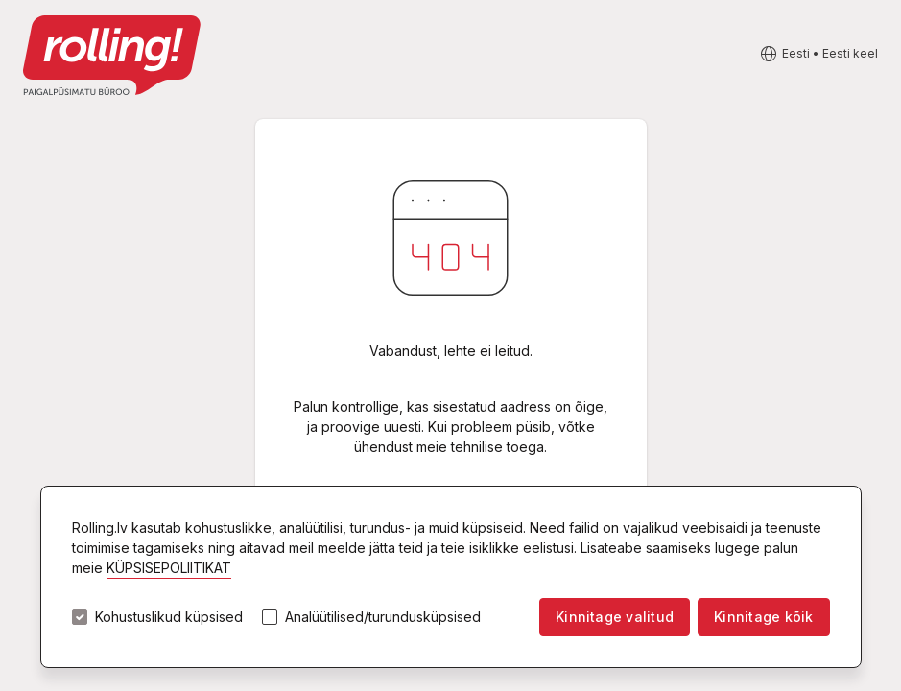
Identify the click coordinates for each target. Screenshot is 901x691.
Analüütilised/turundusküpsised (383, 617)
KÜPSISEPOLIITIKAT (169, 568)
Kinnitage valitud (615, 616)
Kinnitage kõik (763, 616)
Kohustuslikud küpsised (169, 617)
